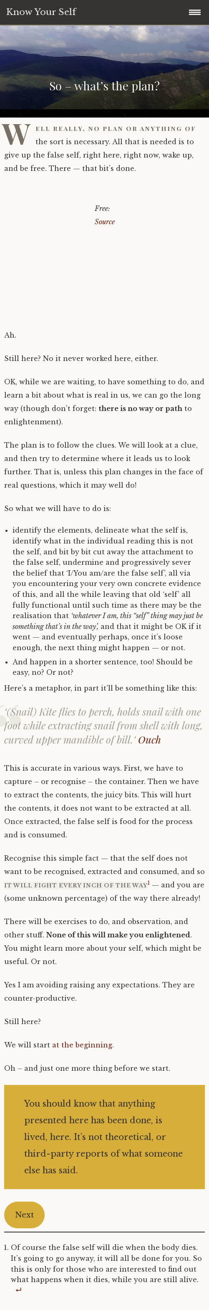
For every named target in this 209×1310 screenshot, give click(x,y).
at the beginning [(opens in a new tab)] (82, 1045)
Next (24, 1215)
